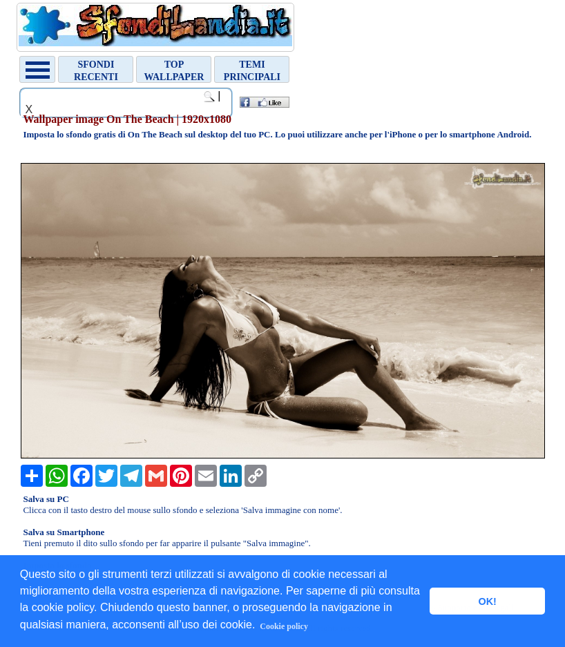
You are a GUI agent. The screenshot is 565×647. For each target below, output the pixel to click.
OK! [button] (487, 601)
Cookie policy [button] (284, 626)
